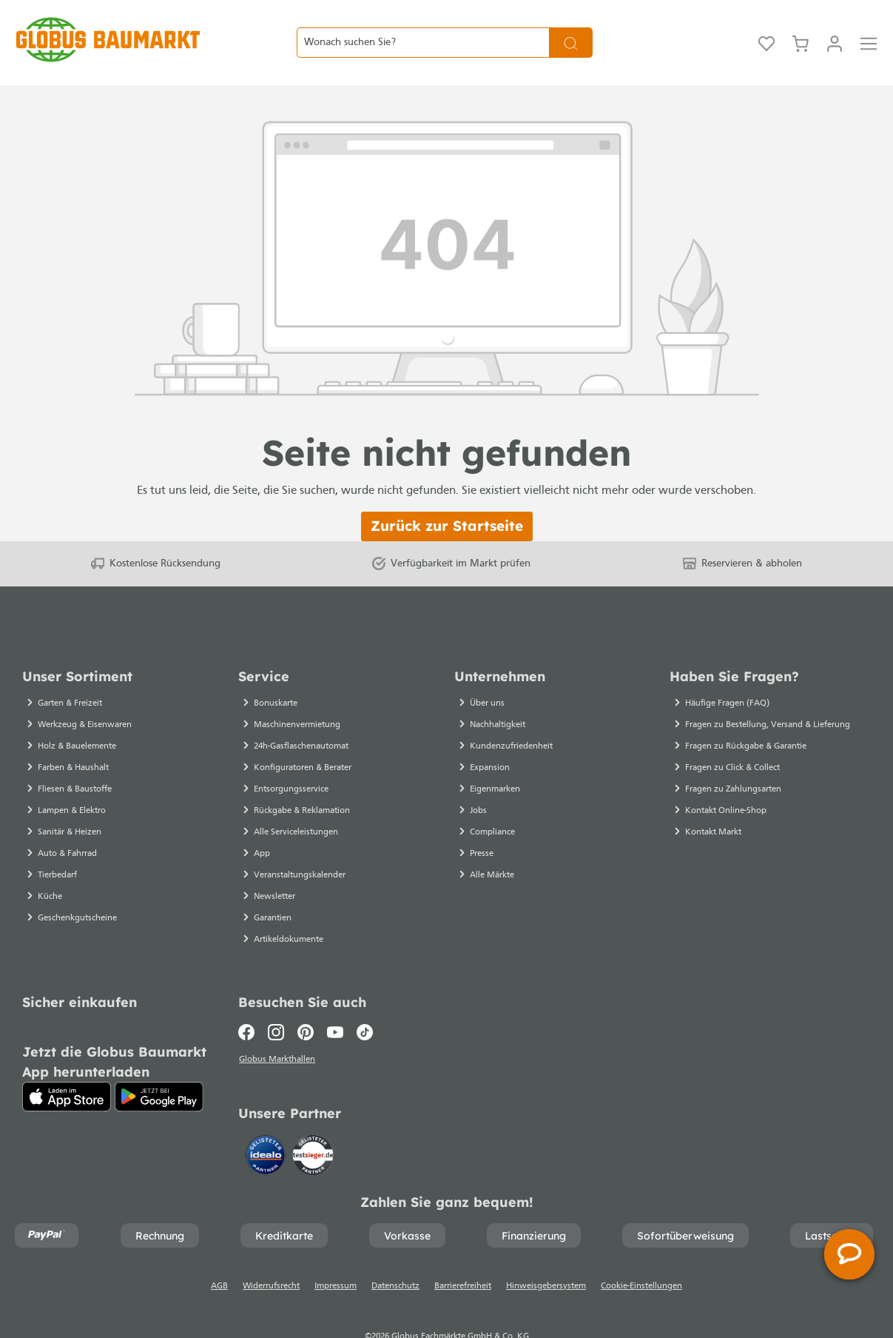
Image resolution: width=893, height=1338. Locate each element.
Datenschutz (395, 1251)
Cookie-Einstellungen (641, 1251)
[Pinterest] (305, 995)
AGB (219, 1251)
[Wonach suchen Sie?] (423, 24)
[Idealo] (267, 1119)
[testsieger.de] (313, 1119)
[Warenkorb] (801, 24)
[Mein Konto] (835, 24)
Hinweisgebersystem (546, 1251)
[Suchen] (571, 24)
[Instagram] (276, 995)
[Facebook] (249, 995)
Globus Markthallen (278, 1024)
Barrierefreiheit (462, 1251)
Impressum (335, 1251)
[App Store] (66, 1059)
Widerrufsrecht (271, 1251)
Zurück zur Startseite (447, 489)
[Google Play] (159, 1059)
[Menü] (869, 24)
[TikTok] (365, 995)
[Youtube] (335, 995)
